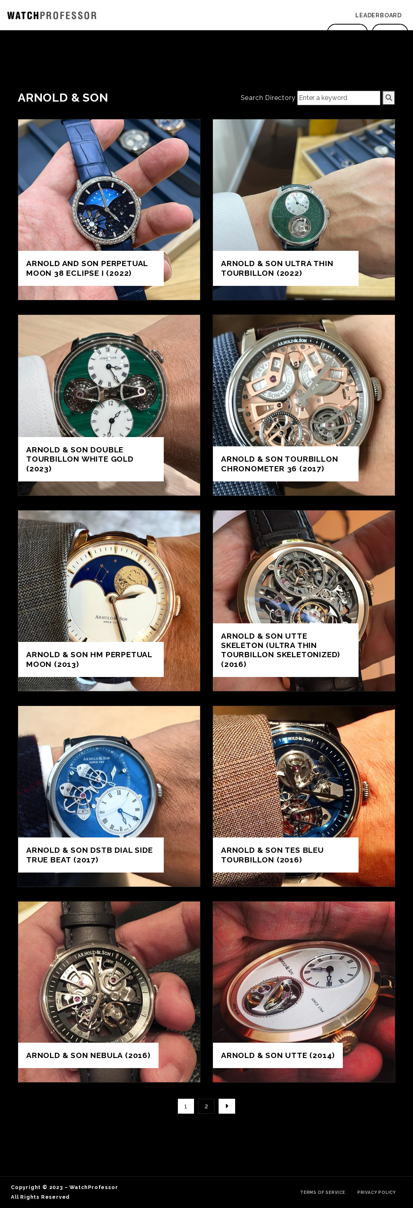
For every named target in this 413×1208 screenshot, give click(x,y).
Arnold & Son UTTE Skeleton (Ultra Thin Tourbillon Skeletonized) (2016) (280, 649)
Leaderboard (378, 15)
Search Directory (268, 98)
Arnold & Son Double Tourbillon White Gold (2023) (79, 459)
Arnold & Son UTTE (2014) (278, 1055)
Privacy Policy (376, 1192)
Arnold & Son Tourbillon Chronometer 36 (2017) (279, 463)
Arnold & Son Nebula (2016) (88, 1055)
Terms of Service (322, 1192)
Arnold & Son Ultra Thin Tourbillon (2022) (277, 268)
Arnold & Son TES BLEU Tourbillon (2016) (272, 855)
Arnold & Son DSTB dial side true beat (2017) (89, 855)
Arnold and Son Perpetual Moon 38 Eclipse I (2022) (87, 268)
